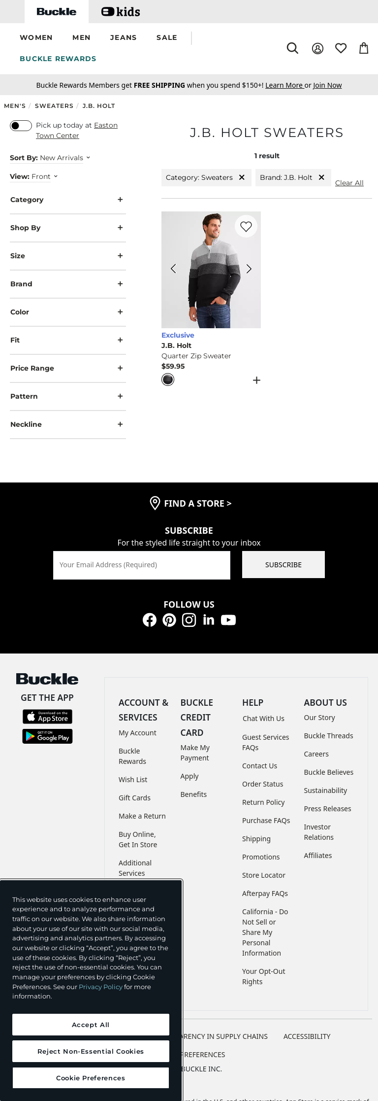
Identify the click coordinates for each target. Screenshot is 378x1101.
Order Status (262, 784)
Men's (15, 105)
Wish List (133, 779)
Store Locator (263, 875)
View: (20, 176)
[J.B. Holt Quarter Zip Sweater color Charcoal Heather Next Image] (249, 270)
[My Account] (317, 48)
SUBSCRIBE (283, 564)
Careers (316, 753)
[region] (91, 990)
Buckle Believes (329, 772)
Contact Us (259, 765)
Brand (68, 284)
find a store (198, 503)
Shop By (68, 228)
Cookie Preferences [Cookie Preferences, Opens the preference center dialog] (91, 1078)
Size (68, 256)
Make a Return (142, 816)
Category (68, 200)
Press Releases (327, 808)
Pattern (68, 396)
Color (68, 312)
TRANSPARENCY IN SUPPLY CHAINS (211, 1036)
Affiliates (318, 855)
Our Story (319, 717)
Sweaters (54, 105)
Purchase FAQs (266, 820)
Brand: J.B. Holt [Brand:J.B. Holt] (293, 177)
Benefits (194, 794)
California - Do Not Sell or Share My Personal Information (265, 932)
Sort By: (24, 157)
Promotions (261, 856)
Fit (68, 340)
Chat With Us (263, 718)
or (289, 85)
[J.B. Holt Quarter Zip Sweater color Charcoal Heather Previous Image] (173, 270)
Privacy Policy (101, 987)
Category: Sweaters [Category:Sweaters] (206, 177)
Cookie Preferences (189, 1054)
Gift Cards (135, 797)
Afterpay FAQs (265, 893)
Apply (190, 776)
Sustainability (325, 790)
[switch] (21, 125)
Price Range (68, 368)
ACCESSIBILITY (307, 1036)
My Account (138, 732)
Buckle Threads (328, 735)
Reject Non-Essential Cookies (90, 1051)
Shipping (256, 838)
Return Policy (263, 802)
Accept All (91, 1025)
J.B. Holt (99, 105)
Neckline (68, 424)
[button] (36, 38)
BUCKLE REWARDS (58, 58)
